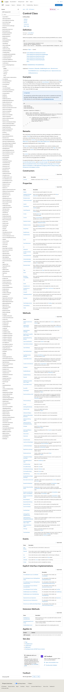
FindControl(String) (27, 400)
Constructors (26, 24)
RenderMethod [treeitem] (5, 308)
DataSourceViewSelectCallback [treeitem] (8, 123)
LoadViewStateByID (27, 261)
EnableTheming (26, 232)
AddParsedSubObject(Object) (47, 605)
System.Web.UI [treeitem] (5, 16)
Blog (17, 686)
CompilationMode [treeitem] (5, 52)
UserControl (35, 195)
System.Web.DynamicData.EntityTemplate (36, 59)
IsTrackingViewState (27, 255)
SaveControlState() (44, 443)
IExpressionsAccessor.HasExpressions (30, 600)
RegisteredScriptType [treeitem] (6, 307)
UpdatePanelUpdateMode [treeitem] (7, 399)
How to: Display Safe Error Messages (45, 163)
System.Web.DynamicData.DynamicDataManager (37, 54)
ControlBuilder (45, 576)
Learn (24, 9)
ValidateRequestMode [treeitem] (6, 408)
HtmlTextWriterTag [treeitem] (6, 164)
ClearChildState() (26, 347)
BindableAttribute (31, 64)
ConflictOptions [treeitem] (5, 63)
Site (24, 280)
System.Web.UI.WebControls (43, 141)
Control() (25, 179)
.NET (27, 9)
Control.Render (45, 82)
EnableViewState (26, 234)
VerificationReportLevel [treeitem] (6, 419)
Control (60, 80)
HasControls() (26, 433)
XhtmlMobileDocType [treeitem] (6, 435)
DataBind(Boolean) (26, 371)
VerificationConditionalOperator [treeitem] (8, 417)
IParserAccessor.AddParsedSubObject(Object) (32, 603)
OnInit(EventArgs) (26, 464)
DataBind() (25, 367)
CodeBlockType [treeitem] (5, 47)
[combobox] (11, 12)
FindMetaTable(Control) (27, 625)
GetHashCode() (26, 409)
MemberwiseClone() (27, 453)
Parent (24, 272)
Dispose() (25, 377)
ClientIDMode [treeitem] (5, 43)
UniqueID (25, 292)
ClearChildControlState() (28, 344)
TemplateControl (26, 286)
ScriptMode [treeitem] (4, 328)
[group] (42, 44)
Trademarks (52, 686)
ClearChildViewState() (27, 351)
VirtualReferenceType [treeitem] (6, 429)
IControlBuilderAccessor (33, 70)
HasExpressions (45, 601)
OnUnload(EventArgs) (27, 471)
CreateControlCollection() (28, 363)
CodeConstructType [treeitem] (6, 48)
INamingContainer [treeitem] (6, 209)
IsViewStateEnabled (27, 259)
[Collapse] (18, 9)
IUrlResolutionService (33, 73)
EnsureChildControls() (27, 384)
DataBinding (50, 372)
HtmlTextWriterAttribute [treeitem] (7, 161)
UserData (58, 589)
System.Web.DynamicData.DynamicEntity (36, 56)
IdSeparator (25, 249)
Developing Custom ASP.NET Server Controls (35, 649)
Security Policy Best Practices (29, 162)
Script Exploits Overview (48, 99)
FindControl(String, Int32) (28, 394)
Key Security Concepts (42, 162)
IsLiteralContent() (26, 439)
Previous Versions (11, 686)
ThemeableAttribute (40, 64)
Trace (61, 337)
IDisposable (37, 68)
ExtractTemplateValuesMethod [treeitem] (8, 139)
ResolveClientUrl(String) (27, 501)
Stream (38, 473)
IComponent (31, 68)
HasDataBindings (45, 595)
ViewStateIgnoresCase (27, 303)
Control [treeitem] (5, 68)
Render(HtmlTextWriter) (27, 483)
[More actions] (61, 9)
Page (54, 147)
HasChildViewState (27, 243)
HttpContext (39, 213)
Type (39, 426)
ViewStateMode (26, 305)
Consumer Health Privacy (36, 686)
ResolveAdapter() (26, 499)
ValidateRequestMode (27, 294)
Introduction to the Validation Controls (31, 167)
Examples (25, 20)
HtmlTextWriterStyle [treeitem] (6, 162)
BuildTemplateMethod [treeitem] (6, 40)
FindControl (36, 398)
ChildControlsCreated (27, 200)
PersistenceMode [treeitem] (5, 285)
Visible (24, 307)
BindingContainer (26, 198)
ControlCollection (39, 217)
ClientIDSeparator (26, 210)
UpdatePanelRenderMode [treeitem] (7, 394)
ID (23, 247)
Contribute (22, 686)
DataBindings (59, 591)
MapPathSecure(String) (27, 449)
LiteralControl (28, 645)
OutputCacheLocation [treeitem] (6, 258)
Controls (25, 217)
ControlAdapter (44, 493)
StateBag (50, 303)
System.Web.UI (31, 32)
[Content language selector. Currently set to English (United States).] (7, 684)
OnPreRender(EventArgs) (28, 469)
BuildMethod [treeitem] (4, 38)
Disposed (25, 551)
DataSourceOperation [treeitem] (6, 116)
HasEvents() (25, 436)
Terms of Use (45, 686)
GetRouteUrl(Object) (27, 412)
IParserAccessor (54, 68)
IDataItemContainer (41, 222)
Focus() (24, 404)
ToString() (25, 528)
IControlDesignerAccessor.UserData (30, 589)
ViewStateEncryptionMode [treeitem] (7, 422)
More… (28, 61)
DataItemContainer (27, 221)
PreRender (40, 469)
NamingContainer (26, 265)
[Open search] (58, 2)
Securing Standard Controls (30, 163)
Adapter (24, 192)
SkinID (24, 283)
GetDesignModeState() (27, 406)
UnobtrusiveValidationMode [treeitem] (7, 388)
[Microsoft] (2, 1)
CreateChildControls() (27, 358)
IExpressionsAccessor (56, 70)
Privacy (27, 686)
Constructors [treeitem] (6, 70)
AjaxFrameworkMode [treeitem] (6, 18)
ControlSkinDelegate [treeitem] (6, 88)
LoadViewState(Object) (27, 445)
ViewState (25, 298)
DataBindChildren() (27, 374)
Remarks (25, 22)
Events (24, 239)
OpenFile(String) (26, 473)
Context (24, 213)
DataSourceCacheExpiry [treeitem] (7, 109)
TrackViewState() (26, 532)
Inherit (43, 356)
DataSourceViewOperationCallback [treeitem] (9, 121)
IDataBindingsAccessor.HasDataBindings (31, 594)
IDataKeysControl (41, 226)
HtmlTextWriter (54, 483)
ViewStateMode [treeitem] (5, 426)
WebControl (25, 141)
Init (39, 464)
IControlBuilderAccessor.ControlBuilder (30, 574)
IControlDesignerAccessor (45, 70)
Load (39, 466)
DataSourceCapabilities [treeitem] (6, 111)
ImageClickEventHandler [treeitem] (7, 207)
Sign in (61, 1)
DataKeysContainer (27, 225)
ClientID (24, 204)
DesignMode (25, 228)
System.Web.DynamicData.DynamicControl (36, 52)
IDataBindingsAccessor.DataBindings (30, 591)
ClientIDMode (26, 206)
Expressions (58, 597)
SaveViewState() (42, 447)
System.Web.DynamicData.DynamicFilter (35, 58)
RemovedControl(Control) (28, 479)
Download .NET (59, 5)
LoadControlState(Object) (28, 442)
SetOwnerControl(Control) (47, 587)
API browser (31, 9)
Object (29, 49)
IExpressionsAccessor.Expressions (29, 597)
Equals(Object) (26, 390)
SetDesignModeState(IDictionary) (48, 583)
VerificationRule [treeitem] (5, 420)
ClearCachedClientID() (27, 341)
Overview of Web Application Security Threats (52, 160)
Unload (39, 471)
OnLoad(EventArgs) (27, 466)
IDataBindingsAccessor (45, 68)
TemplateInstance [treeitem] (5, 372)
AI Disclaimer (4, 686)
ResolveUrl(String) (26, 504)
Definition (26, 19)
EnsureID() (25, 388)
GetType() (25, 426)
